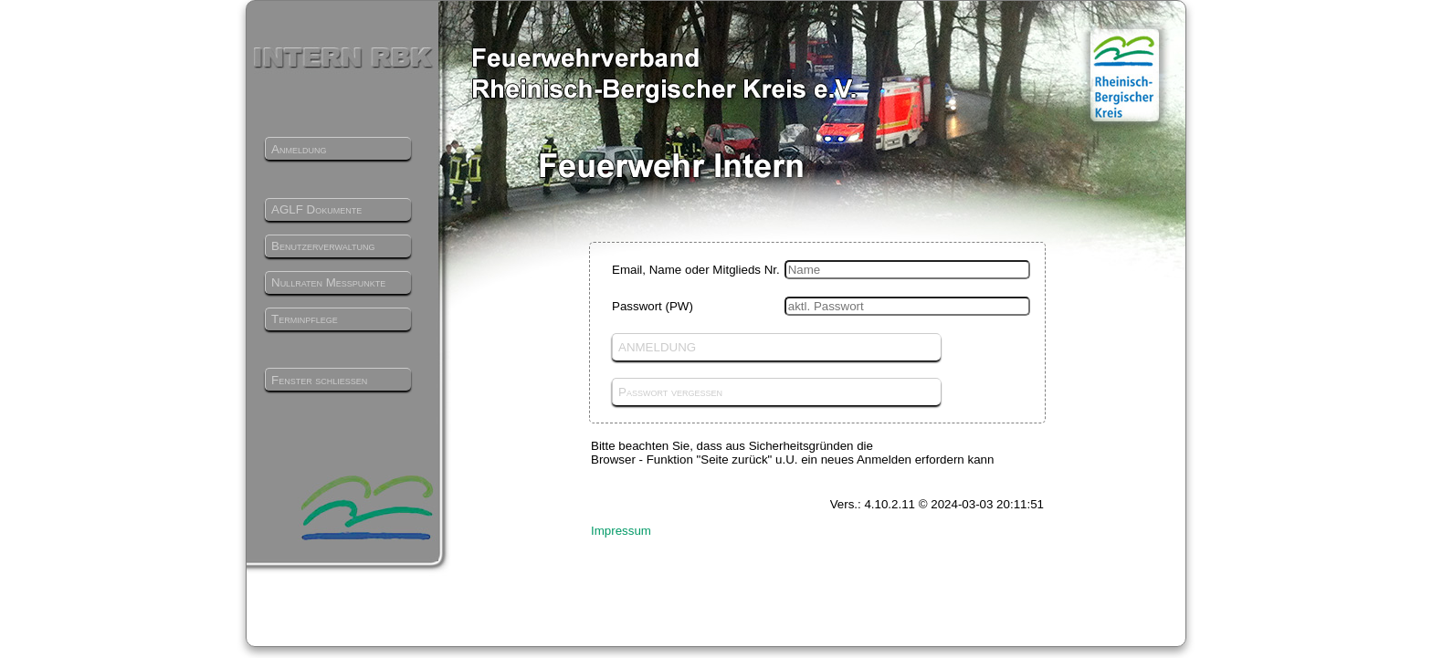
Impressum (621, 531)
